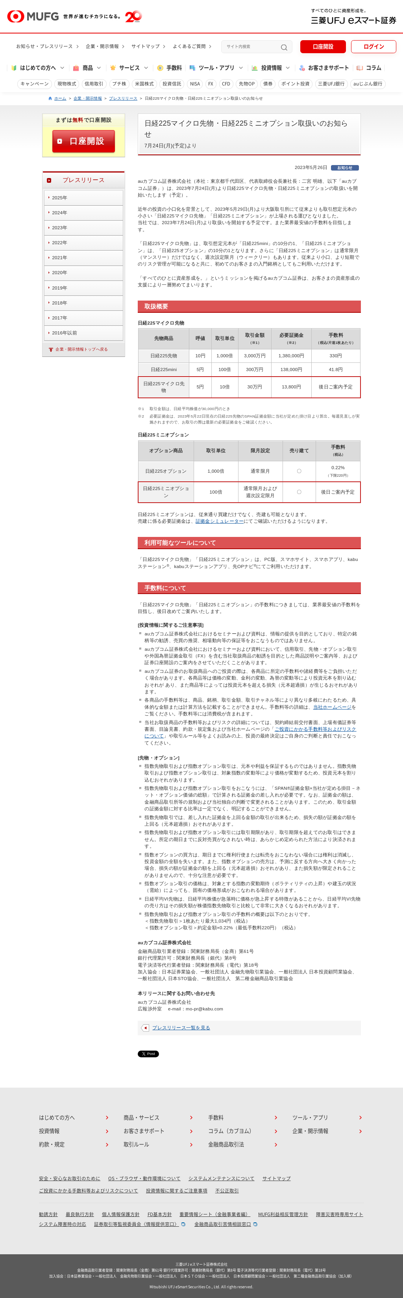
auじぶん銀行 (368, 84)
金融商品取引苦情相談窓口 (222, 1224)
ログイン (374, 46)
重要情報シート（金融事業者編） (214, 1214)
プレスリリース (123, 98)
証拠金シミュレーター (220, 521)
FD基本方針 (160, 1214)
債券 (268, 84)
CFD (226, 84)
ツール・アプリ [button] (212, 68)
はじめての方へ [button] (33, 68)
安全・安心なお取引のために (69, 1178)
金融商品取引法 (226, 1144)
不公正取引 (227, 1190)
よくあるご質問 (189, 46)
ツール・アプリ (310, 1117)
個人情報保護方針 (121, 1214)
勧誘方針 (48, 1214)
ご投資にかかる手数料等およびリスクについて (88, 1190)
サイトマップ (145, 46)
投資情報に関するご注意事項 (176, 1190)
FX (210, 84)
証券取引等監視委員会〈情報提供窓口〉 (136, 1224)
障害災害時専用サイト (339, 1214)
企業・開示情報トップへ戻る (81, 349)
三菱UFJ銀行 (331, 84)
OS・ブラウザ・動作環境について (144, 1178)
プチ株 (119, 84)
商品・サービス (141, 1117)
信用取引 (94, 84)
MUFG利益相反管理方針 (283, 1214)
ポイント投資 (295, 84)
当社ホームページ (332, 707)
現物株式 (66, 84)
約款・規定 (52, 1144)
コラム (368, 68)
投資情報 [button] (266, 68)
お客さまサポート (323, 68)
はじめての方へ (57, 1117)
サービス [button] (124, 68)
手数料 (169, 68)
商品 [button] (82, 68)
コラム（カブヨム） (231, 1131)
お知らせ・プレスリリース (44, 46)
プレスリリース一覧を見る (181, 1027)
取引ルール (136, 1144)
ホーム (60, 98)
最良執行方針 (80, 1214)
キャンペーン (34, 84)
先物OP (247, 84)
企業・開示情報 (102, 46)
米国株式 (144, 84)
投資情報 (49, 1131)
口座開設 (323, 46)
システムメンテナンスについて (222, 1178)
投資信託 (172, 84)
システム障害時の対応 (62, 1224)
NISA (195, 84)
